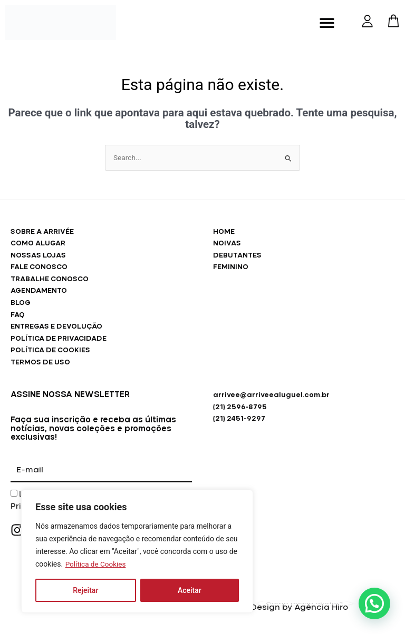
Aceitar (189, 590)
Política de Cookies (96, 564)
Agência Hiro (321, 607)
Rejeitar (85, 590)
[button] (327, 22)
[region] (137, 551)
